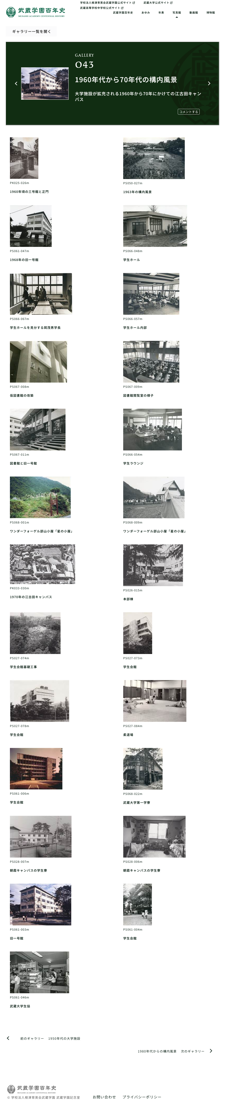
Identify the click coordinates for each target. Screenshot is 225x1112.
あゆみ (145, 12)
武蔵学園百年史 (123, 12)
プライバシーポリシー (142, 1096)
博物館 (210, 12)
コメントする (188, 111)
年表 (161, 12)
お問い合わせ (104, 1096)
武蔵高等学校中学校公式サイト (102, 8)
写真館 (177, 12)
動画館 (194, 12)
